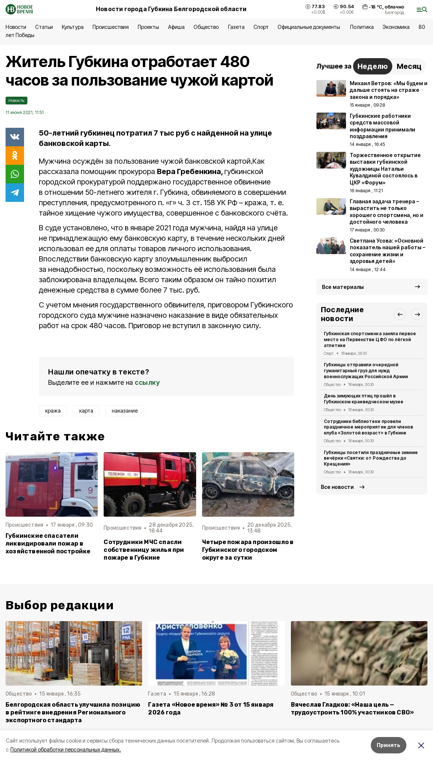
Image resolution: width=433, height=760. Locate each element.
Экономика (396, 27)
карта (86, 410)
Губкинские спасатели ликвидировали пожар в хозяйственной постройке (48, 543)
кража (53, 410)
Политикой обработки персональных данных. (65, 749)
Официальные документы (310, 27)
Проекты (148, 27)
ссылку (147, 382)
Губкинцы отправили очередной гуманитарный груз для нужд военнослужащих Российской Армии (366, 370)
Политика (361, 27)
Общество (206, 27)
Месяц (409, 66)
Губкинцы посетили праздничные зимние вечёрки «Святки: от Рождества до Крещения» (371, 458)
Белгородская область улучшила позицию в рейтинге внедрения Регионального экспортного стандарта (73, 712)
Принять (388, 745)
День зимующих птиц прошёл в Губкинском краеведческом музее (363, 398)
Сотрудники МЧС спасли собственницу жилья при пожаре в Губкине (144, 550)
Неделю (373, 66)
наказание (125, 410)
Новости (16, 27)
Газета (236, 27)
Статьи (44, 27)
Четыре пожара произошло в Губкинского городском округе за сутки (248, 550)
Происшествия (111, 27)
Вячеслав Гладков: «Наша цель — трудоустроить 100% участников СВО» (352, 708)
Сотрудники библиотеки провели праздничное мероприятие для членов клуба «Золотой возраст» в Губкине (368, 427)
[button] (400, 314)
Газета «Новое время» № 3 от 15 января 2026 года (210, 708)
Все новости (337, 487)
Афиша (176, 27)
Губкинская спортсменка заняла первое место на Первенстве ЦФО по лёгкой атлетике (370, 339)
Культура (72, 27)
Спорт (261, 27)
